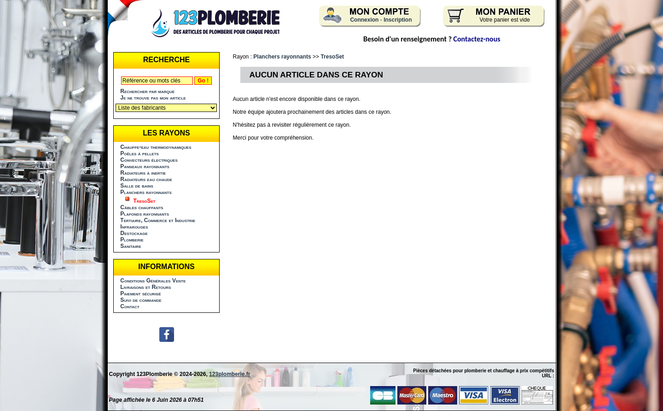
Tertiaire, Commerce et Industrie (157, 220)
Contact (129, 306)
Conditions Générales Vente (153, 280)
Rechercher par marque (147, 91)
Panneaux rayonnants (144, 166)
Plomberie (131, 239)
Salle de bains (136, 185)
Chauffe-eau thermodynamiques (155, 147)
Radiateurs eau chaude (146, 179)
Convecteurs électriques (148, 160)
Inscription (398, 20)
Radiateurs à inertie (143, 173)
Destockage (133, 233)
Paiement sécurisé (140, 293)
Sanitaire (130, 246)
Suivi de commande (140, 300)
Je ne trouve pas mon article (153, 97)
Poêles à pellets (139, 153)
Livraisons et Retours (145, 287)
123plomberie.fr (229, 374)
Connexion (364, 20)
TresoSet (332, 56)
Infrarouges (134, 226)
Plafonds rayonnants (144, 214)
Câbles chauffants (141, 207)
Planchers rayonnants (146, 192)
